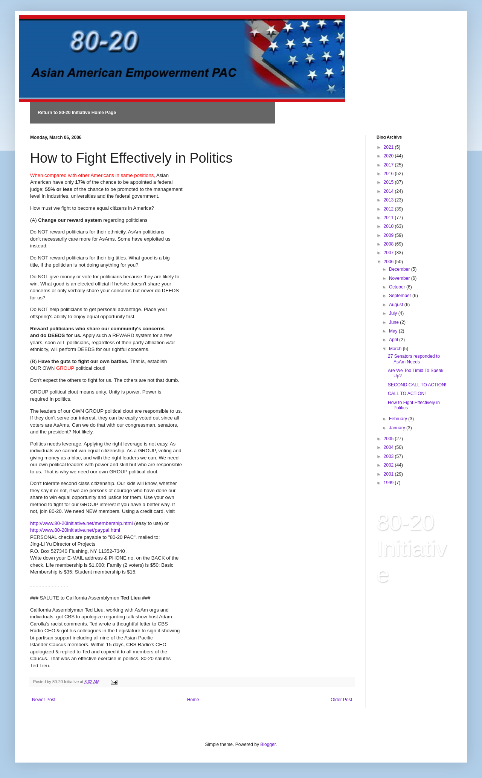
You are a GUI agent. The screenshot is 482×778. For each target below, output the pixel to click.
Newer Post (43, 699)
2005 (389, 438)
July (393, 313)
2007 (389, 252)
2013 (389, 200)
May (394, 331)
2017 (389, 165)
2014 (389, 191)
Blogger (268, 744)
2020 (389, 156)
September (400, 295)
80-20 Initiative (412, 548)
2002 (389, 465)
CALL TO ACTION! (407, 393)
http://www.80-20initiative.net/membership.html (82, 523)
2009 (389, 235)
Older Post (341, 699)
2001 (389, 474)
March (396, 348)
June (394, 322)
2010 (389, 226)
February (398, 418)
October (397, 287)
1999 (389, 482)
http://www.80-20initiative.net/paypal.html (75, 530)
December (400, 269)
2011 (389, 217)
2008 (389, 244)
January (397, 427)
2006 (389, 261)
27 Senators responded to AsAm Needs (414, 359)
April (394, 339)
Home (193, 699)
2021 (389, 147)
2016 (389, 173)
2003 (389, 456)
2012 (389, 209)
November (400, 278)
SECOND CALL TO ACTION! (417, 384)
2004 (389, 447)
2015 (389, 182)
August (396, 304)
